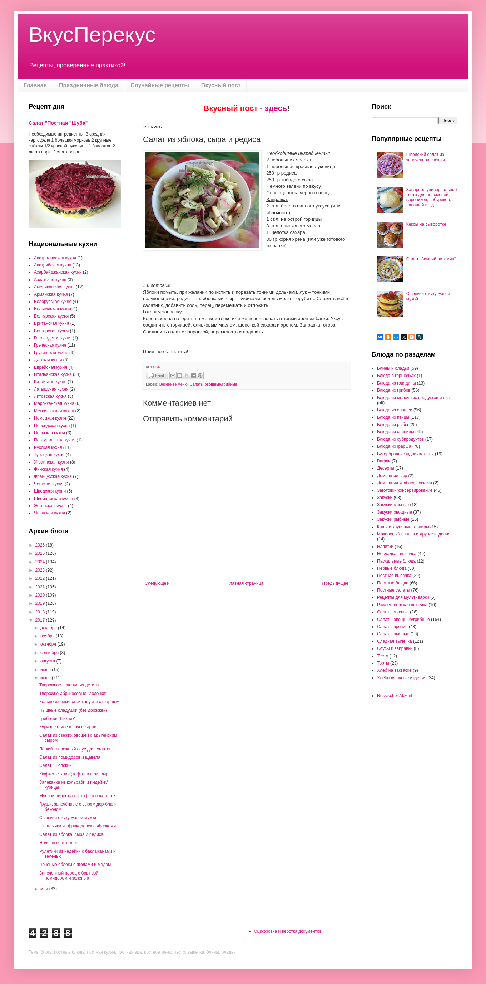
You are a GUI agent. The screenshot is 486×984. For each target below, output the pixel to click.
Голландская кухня (52, 338)
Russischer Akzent (394, 695)
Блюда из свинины (395, 431)
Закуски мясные (393, 504)
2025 (40, 553)
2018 (40, 612)
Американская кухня (54, 286)
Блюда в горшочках (396, 375)
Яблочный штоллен (58, 842)
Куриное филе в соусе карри (67, 726)
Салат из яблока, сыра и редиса (71, 834)
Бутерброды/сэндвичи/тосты (405, 453)
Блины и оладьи (393, 368)
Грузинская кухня (51, 352)
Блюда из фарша (394, 446)
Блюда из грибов (394, 390)
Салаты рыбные (393, 633)
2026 (40, 545)
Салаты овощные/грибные (213, 384)
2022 (40, 578)
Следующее (157, 583)
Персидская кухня (52, 425)
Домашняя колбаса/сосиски (404, 482)
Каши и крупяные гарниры (403, 526)
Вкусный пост (221, 85)
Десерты (385, 468)
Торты (383, 663)
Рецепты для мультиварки (403, 597)
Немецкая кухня (50, 418)
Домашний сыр (392, 475)
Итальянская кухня (53, 374)
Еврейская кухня (50, 367)
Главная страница (246, 583)
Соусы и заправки (394, 648)
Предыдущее (335, 583)
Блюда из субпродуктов (400, 439)
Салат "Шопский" (56, 765)
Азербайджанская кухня (58, 272)
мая (44, 888)
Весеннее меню (173, 384)
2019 (40, 603)
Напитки (385, 546)
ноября (48, 635)
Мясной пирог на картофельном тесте (77, 795)
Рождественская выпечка (402, 604)
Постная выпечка (394, 575)
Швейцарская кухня (53, 498)
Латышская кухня (51, 389)
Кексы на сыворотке (426, 224)
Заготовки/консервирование (405, 490)
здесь (276, 108)
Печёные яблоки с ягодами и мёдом (75, 864)
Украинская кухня (51, 462)
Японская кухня (49, 512)
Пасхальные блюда (396, 561)
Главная (35, 85)
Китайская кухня (50, 381)
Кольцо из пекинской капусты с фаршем (79, 701)
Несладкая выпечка (396, 553)
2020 (40, 595)
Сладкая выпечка (394, 641)
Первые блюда (392, 568)
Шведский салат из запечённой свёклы (425, 157)
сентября (50, 652)
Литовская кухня (50, 396)
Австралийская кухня (55, 257)
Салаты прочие (392, 626)
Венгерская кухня (51, 330)
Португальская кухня (54, 439)
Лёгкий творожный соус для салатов (75, 749)
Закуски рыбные (393, 519)
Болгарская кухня (51, 316)
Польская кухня (49, 432)
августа (48, 661)
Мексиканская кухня (54, 410)
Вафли (384, 461)
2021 (40, 586)
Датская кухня (48, 359)
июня (46, 677)
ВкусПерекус (92, 34)
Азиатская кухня (50, 279)
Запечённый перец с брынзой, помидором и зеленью (69, 876)
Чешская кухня (49, 483)
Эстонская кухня (50, 505)
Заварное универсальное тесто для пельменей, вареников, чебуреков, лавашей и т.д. (431, 197)
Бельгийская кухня (52, 308)
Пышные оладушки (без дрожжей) (73, 710)
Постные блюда (392, 583)
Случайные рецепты (159, 85)
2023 (40, 570)
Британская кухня (51, 323)
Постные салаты (393, 590)
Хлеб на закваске (394, 670)
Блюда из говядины (396, 383)
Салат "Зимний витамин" (431, 258)
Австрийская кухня (52, 265)
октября (48, 644)
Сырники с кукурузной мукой (67, 817)
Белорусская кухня (52, 301)
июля (46, 669)
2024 (40, 561)
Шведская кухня (50, 491)
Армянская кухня (51, 294)
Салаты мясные (393, 612)
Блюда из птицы (393, 417)
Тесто (382, 656)
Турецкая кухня (49, 454)
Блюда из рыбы (392, 424)
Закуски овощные (394, 512)
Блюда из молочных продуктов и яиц (413, 397)
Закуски (384, 497)
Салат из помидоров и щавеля (69, 757)
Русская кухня (48, 447)
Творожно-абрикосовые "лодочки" (73, 693)
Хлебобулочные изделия (401, 677)
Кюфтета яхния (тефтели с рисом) (73, 774)
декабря (49, 627)
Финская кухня (48, 469)
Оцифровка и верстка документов (288, 931)
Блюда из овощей (394, 409)
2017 (40, 620)
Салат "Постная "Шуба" (58, 123)
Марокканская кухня (54, 403)
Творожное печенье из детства (69, 684)
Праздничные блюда (88, 85)
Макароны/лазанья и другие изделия (413, 534)
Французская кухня (53, 476)
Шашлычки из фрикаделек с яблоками (77, 825)
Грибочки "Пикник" (57, 718)
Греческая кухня (50, 345)
